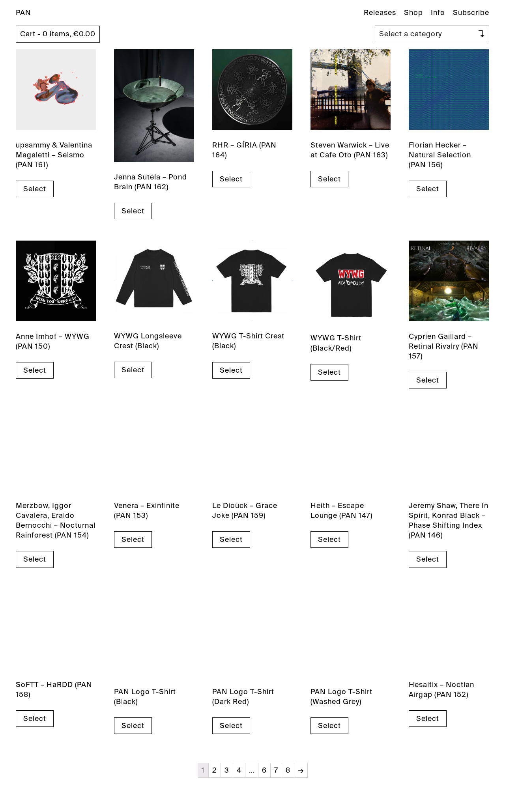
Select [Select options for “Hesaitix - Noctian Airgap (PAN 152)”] (427, 718)
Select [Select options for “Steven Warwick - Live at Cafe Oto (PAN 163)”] (329, 179)
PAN (23, 12)
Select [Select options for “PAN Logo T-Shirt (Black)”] (133, 725)
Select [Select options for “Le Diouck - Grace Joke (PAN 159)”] (231, 539)
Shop (413, 12)
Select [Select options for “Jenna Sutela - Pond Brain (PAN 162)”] (133, 211)
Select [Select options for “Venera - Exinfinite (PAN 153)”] (133, 539)
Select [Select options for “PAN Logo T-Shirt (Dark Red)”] (231, 725)
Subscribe (471, 12)
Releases (380, 12)
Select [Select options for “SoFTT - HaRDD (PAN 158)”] (34, 718)
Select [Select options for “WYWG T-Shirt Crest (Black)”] (231, 370)
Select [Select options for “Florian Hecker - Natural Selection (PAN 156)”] (427, 189)
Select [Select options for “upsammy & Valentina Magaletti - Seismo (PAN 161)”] (34, 189)
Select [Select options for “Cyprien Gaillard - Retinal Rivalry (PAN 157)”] (427, 380)
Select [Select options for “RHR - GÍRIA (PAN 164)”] (231, 179)
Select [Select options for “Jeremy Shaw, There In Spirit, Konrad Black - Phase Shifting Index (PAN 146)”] (427, 559)
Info (438, 12)
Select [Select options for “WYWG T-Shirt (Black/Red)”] (329, 372)
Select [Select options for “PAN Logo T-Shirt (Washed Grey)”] (329, 725)
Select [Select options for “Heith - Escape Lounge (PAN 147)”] (329, 539)
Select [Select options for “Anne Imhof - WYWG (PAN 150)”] (34, 370)
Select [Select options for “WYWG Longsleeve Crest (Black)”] (133, 370)
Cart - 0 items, (57, 34)
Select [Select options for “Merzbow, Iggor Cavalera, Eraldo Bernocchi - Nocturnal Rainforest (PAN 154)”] (34, 559)
